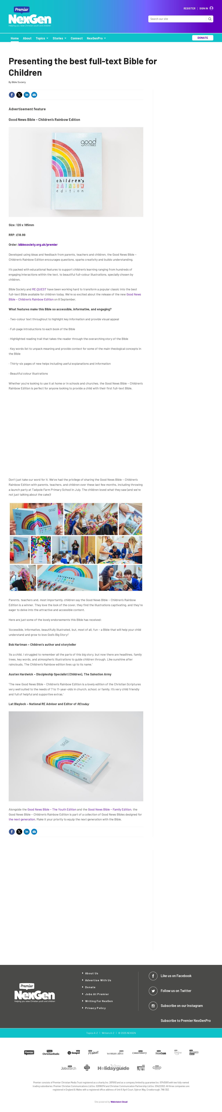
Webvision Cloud (119, 1101)
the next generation (22, 819)
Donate (90, 987)
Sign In (203, 8)
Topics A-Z (92, 1032)
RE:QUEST (39, 289)
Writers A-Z (108, 1032)
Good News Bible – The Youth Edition (51, 809)
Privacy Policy (95, 1008)
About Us (91, 973)
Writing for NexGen (99, 1001)
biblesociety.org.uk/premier (38, 244)
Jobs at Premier (97, 994)
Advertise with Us (98, 980)
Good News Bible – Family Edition (109, 809)
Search (210, 19)
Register (189, 8)
